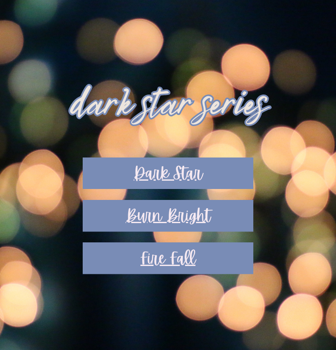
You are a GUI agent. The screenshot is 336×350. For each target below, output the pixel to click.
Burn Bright (168, 215)
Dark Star (168, 173)
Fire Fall (168, 258)
